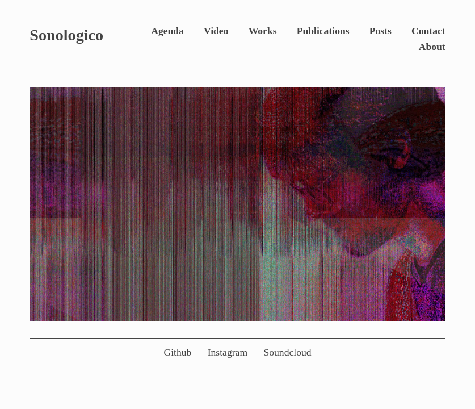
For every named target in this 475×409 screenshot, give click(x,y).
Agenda (167, 30)
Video (216, 30)
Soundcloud (287, 352)
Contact (428, 30)
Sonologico (66, 35)
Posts (380, 30)
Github (177, 352)
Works (263, 30)
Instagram (227, 352)
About (432, 46)
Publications (323, 30)
